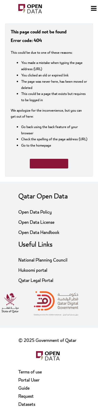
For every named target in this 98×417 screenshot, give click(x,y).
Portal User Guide (28, 384)
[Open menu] (93, 9)
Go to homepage (49, 163)
